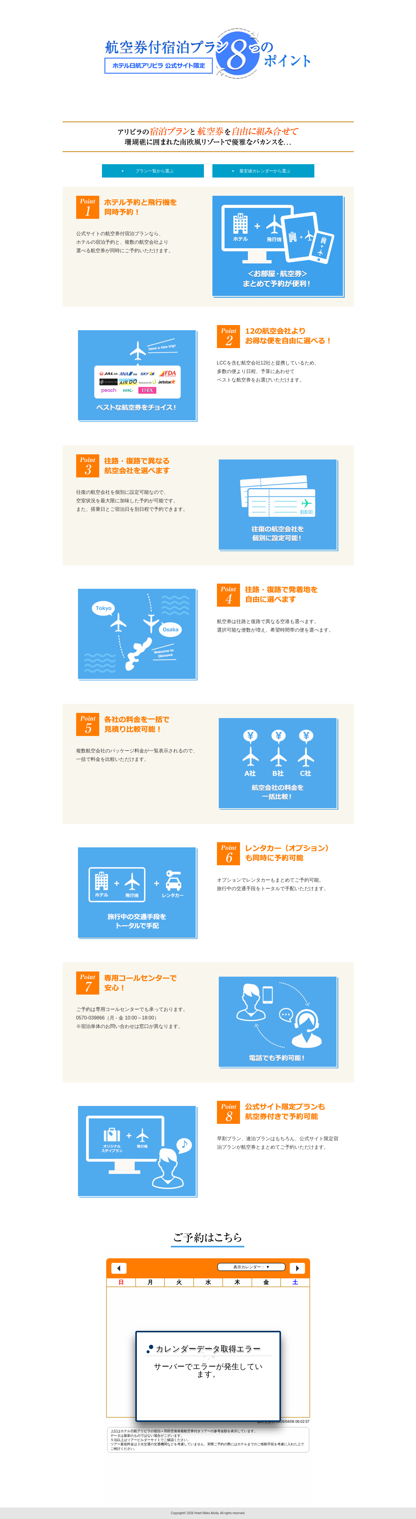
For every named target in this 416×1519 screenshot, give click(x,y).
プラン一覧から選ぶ (154, 170)
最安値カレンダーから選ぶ (264, 170)
